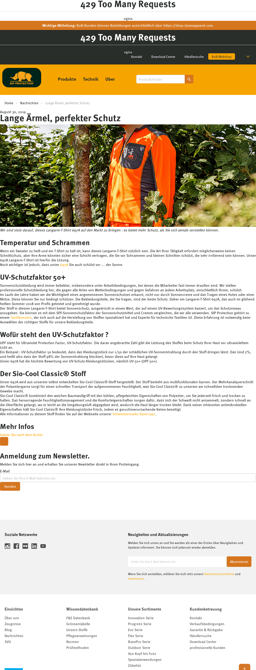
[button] (249, 56)
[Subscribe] (239, 561)
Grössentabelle (78, 623)
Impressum (136, 578)
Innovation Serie (141, 617)
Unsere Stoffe (77, 629)
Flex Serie (135, 635)
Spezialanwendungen (145, 659)
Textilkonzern (21, 317)
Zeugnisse (13, 623)
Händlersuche (194, 56)
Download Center (163, 56)
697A (64, 264)
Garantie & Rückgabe (206, 629)
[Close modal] (4, 441)
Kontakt (136, 56)
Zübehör (134, 665)
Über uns (12, 617)
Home (9, 102)
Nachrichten (29, 102)
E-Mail (5, 471)
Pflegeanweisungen (81, 635)
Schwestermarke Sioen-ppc (133, 413)
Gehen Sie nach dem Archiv (21, 434)
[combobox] (164, 79)
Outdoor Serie (139, 647)
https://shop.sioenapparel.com (188, 25)
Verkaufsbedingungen (207, 623)
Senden (10, 486)
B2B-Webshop (222, 56)
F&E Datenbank (78, 617)
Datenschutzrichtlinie (219, 573)
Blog (8, 629)
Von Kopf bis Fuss (142, 653)
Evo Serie (135, 629)
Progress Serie (139, 623)
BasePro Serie (139, 641)
